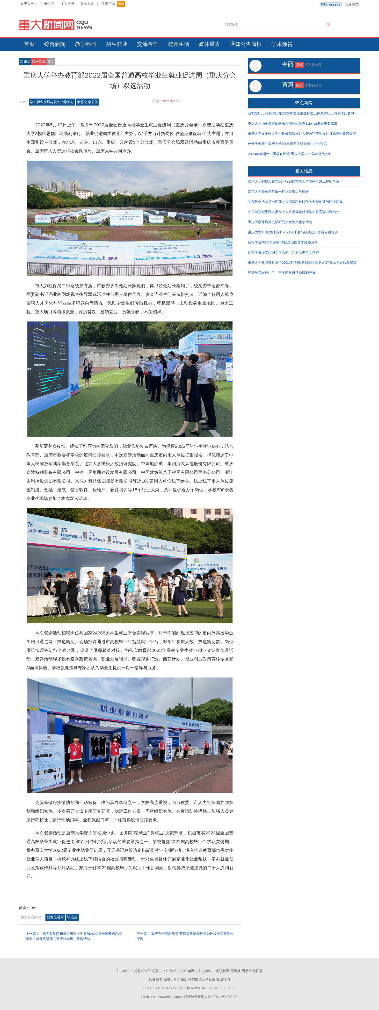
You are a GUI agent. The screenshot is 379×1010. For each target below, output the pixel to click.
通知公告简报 (246, 44)
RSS (121, 4)
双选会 (72, 917)
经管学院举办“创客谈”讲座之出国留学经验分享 (283, 242)
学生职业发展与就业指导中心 (52, 102)
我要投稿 (340, 4)
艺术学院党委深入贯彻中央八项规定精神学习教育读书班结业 (293, 212)
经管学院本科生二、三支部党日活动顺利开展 (282, 273)
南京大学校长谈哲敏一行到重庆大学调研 (278, 192)
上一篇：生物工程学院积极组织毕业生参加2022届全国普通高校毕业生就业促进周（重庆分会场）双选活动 (74, 936)
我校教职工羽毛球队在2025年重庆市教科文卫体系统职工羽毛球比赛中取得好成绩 (309, 113)
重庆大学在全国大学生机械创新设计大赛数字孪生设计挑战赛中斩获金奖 (302, 134)
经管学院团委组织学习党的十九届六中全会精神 (283, 252)
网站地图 (88, 4)
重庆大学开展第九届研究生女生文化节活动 (280, 222)
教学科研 (85, 44)
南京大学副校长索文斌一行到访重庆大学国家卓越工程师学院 (293, 181)
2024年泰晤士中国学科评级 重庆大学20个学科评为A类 (289, 154)
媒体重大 (209, 44)
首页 (29, 44)
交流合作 (147, 44)
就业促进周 (55, 917)
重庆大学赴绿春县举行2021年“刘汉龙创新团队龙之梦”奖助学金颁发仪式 (302, 263)
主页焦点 (47, 4)
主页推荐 (67, 4)
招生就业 (116, 44)
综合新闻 (55, 44)
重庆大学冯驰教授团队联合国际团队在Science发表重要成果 (292, 123)
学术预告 (282, 44)
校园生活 (178, 44)
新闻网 (25, 62)
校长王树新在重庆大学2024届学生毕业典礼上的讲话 (287, 144)
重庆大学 (27, 4)
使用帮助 (108, 4)
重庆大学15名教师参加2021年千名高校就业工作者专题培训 (293, 232)
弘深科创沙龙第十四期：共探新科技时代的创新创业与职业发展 (295, 202)
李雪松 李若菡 (87, 102)
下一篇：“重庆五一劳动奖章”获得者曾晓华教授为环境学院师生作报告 (185, 936)
